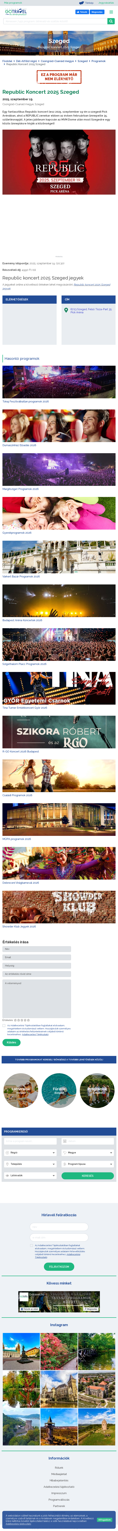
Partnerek (59, 1506)
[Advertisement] (59, 235)
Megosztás (90, 1309)
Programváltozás (59, 1499)
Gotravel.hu (36, 1294)
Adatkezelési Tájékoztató (35, 1034)
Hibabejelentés (59, 1480)
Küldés (11, 1042)
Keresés (88, 1175)
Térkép (86, 3)
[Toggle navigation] (111, 12)
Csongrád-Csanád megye (57, 61)
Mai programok (13, 2)
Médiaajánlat (59, 1474)
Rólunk (59, 1467)
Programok (99, 61)
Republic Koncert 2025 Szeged (40, 92)
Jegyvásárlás (106, 2)
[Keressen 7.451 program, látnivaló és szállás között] (55, 21)
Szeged (83, 61)
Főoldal (7, 61)
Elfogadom (105, 1520)
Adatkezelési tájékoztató (59, 1486)
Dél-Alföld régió (26, 61)
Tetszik (29, 1309)
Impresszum (59, 1493)
